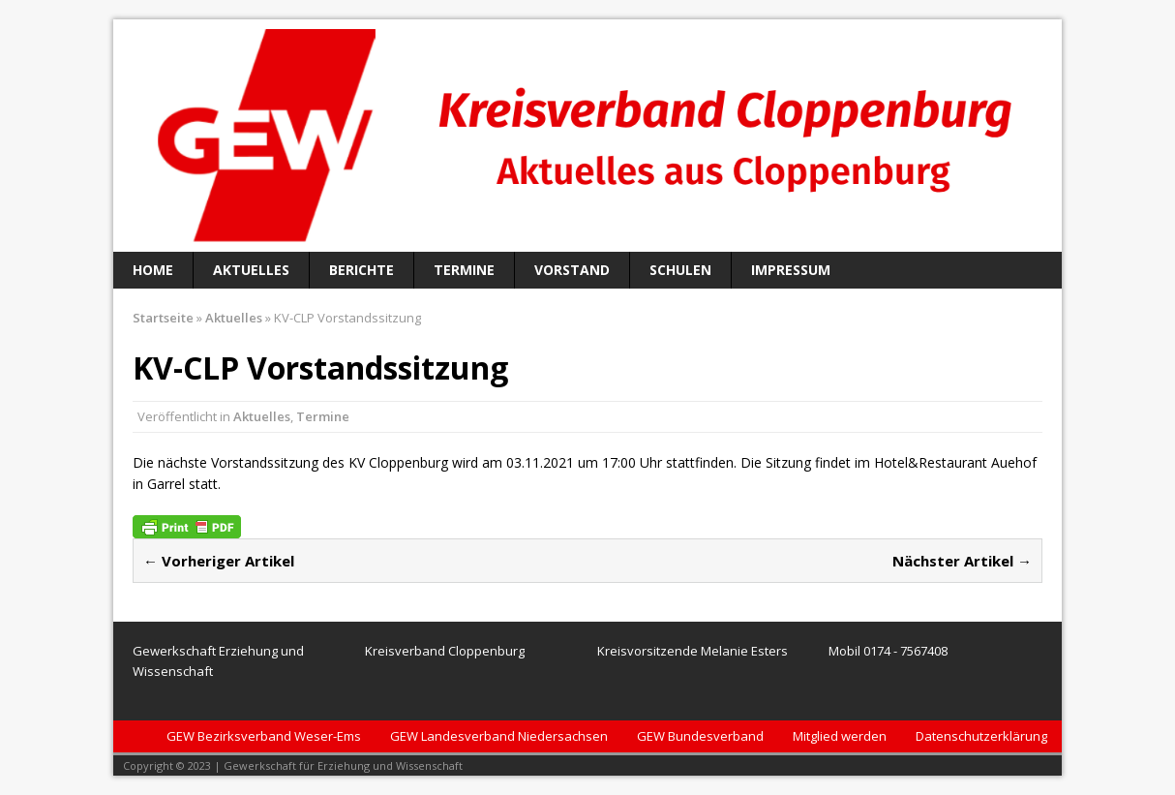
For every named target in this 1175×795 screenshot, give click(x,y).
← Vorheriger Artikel (218, 560)
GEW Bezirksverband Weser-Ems (263, 736)
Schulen (680, 269)
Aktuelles (251, 269)
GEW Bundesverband (700, 736)
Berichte (361, 269)
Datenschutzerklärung (981, 736)
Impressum (790, 269)
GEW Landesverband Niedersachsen (499, 736)
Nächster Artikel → (962, 560)
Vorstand (572, 269)
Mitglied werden (840, 736)
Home (153, 269)
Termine (464, 269)
